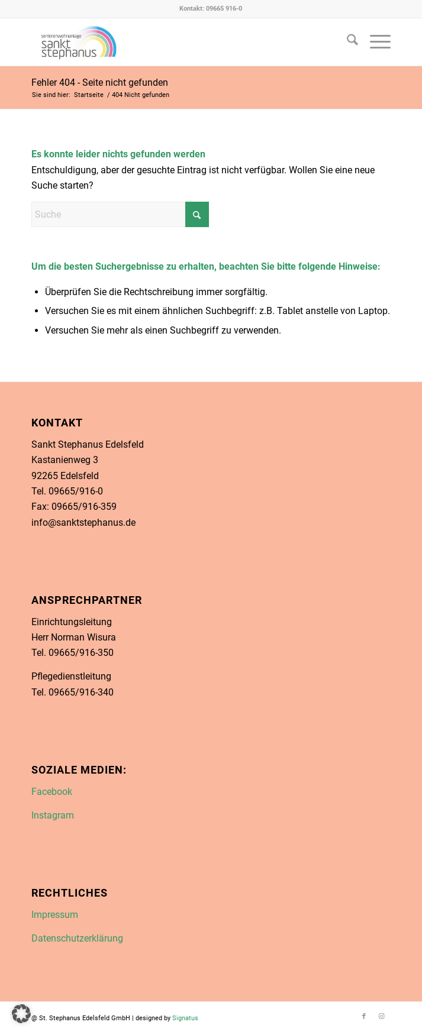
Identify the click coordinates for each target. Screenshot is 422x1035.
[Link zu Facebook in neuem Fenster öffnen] (174, 42)
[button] (21, 1013)
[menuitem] (346, 42)
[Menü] (374, 42)
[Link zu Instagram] (382, 1017)
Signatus (185, 1018)
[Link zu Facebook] (364, 1017)
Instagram (52, 815)
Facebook (51, 791)
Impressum (54, 914)
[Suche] (346, 42)
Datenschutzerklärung (77, 938)
